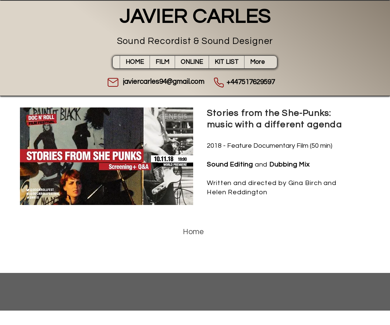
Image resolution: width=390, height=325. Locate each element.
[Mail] (113, 82)
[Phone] (218, 82)
